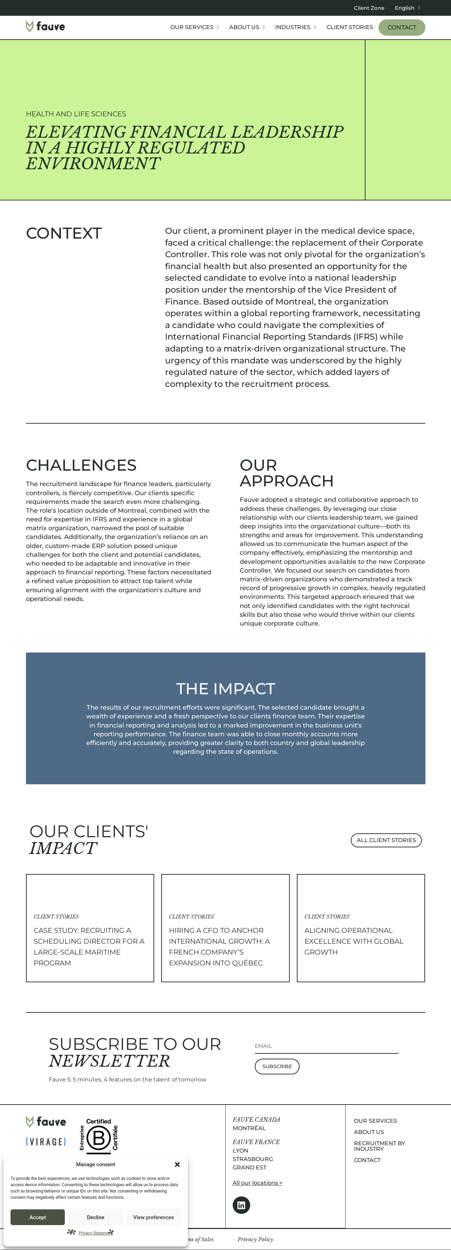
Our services (194, 27)
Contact (402, 27)
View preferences (153, 1217)
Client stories (350, 27)
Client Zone (369, 8)
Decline (95, 1217)
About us (247, 27)
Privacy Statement (95, 1233)
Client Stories (56, 917)
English (407, 8)
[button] (177, 1164)
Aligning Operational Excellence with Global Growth (354, 941)
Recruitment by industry (379, 1146)
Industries (295, 27)
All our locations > (257, 1183)
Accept (37, 1217)
